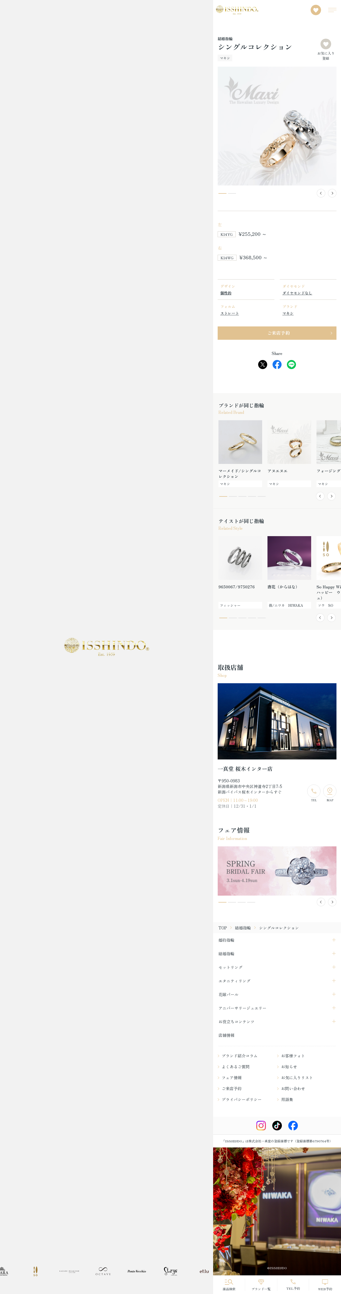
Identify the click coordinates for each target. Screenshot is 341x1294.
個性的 (226, 293)
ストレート (229, 313)
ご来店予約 (278, 332)
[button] (321, 193)
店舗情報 (226, 1035)
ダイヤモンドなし (297, 293)
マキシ (288, 313)
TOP (222, 928)
